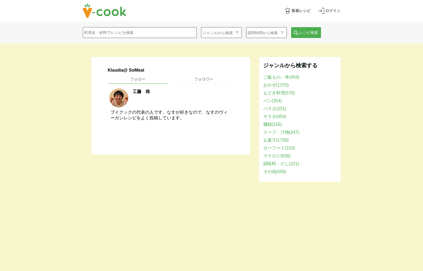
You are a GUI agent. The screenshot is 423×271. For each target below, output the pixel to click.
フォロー (137, 79)
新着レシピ (301, 10)
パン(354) (272, 100)
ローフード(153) (279, 148)
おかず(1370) (276, 85)
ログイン (333, 10)
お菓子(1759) (276, 140)
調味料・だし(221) (281, 163)
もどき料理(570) (279, 93)
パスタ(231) (274, 108)
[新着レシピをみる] (298, 11)
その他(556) (274, 171)
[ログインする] (329, 11)
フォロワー (203, 79)
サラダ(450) (274, 116)
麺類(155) (272, 124)
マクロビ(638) (277, 156)
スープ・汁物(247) (281, 132)
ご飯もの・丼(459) (281, 77)
